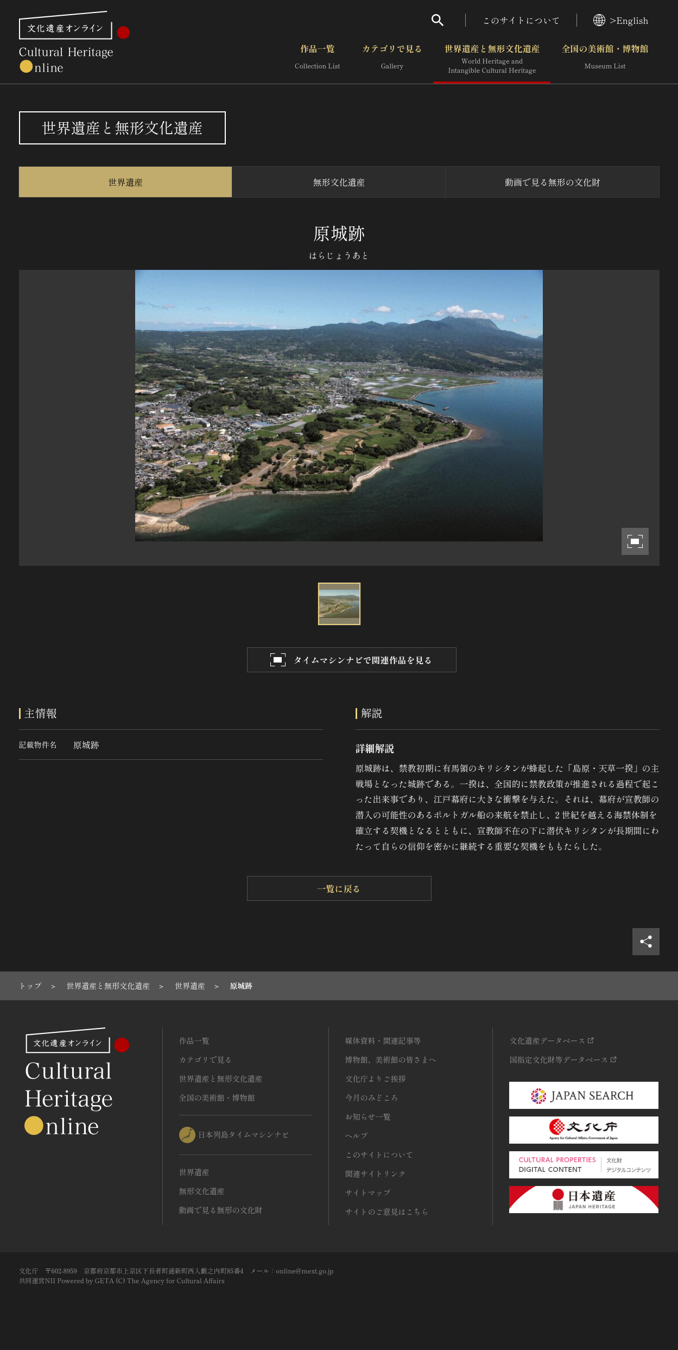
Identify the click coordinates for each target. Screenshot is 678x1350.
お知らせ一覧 (368, 1116)
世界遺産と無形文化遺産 (492, 59)
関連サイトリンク (375, 1173)
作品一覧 (317, 59)
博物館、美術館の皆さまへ (390, 1059)
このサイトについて (521, 20)
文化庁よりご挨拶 (375, 1078)
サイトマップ (368, 1192)
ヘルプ (356, 1135)
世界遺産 (125, 181)
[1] (30, 985)
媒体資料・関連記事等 (383, 1040)
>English (620, 20)
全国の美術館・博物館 (604, 59)
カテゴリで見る (392, 59)
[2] (108, 985)
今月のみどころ (371, 1097)
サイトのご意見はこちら (387, 1211)
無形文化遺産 (339, 181)
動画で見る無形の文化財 (552, 181)
